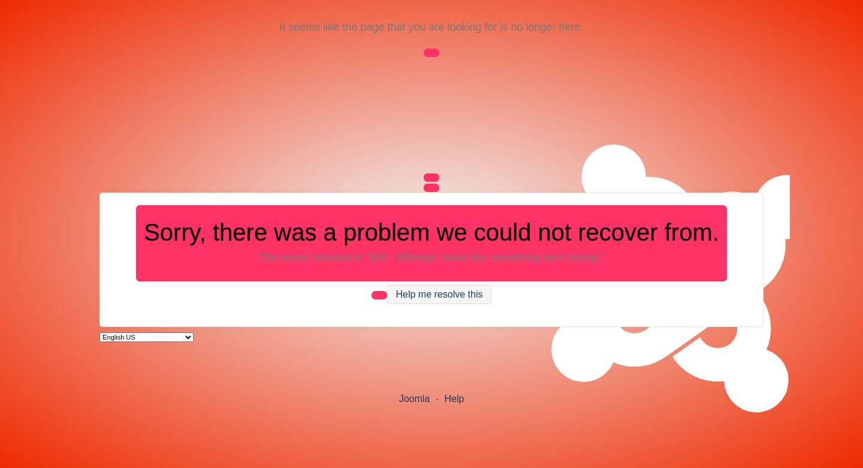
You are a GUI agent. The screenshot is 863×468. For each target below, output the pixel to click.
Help (454, 399)
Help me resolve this (439, 295)
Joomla (414, 399)
